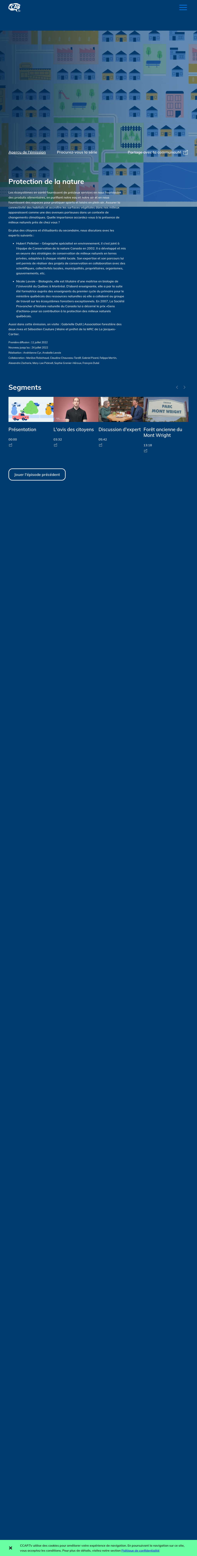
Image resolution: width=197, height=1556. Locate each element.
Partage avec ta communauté (158, 152)
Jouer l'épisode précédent (37, 474)
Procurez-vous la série (77, 152)
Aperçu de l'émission (27, 152)
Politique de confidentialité (140, 1550)
